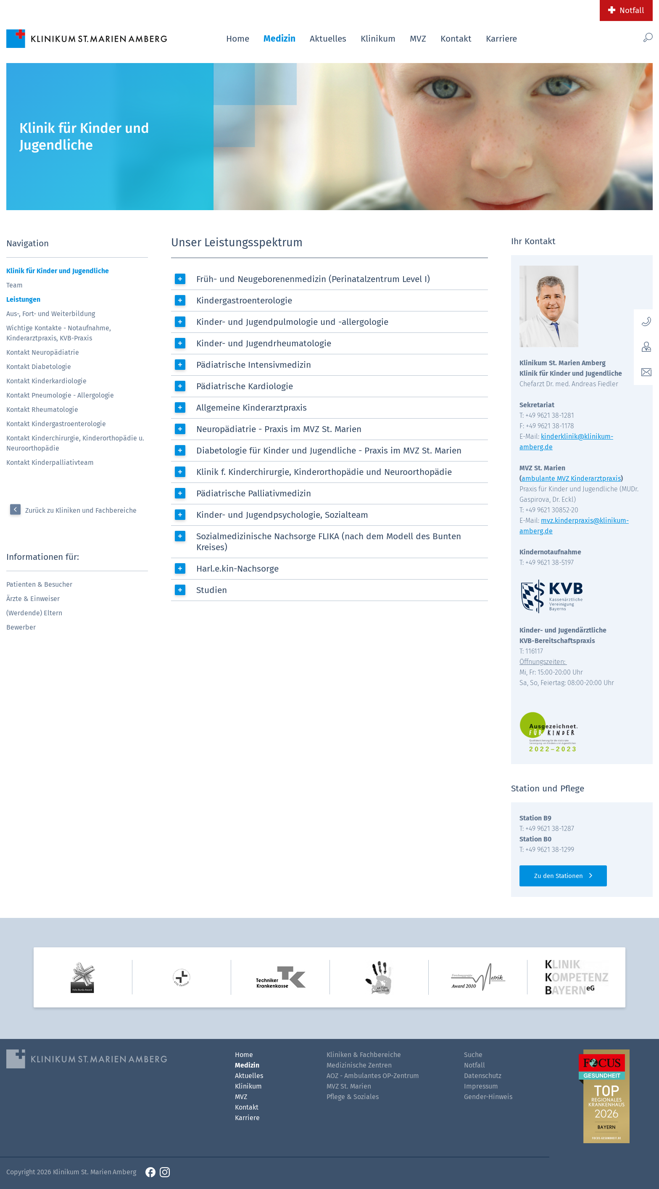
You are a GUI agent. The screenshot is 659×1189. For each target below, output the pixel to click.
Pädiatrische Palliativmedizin (253, 493)
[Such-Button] (631, 37)
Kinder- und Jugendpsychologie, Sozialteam (282, 514)
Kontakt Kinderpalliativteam (50, 463)
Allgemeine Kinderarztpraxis (251, 407)
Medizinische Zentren (359, 1065)
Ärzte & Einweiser (33, 599)
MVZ (418, 38)
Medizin (279, 38)
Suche (473, 1055)
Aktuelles (328, 38)
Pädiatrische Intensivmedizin (253, 364)
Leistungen (23, 299)
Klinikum (378, 38)
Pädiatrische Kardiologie (244, 386)
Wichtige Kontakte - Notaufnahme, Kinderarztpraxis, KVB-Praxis (58, 333)
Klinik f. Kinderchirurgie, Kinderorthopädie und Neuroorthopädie (324, 472)
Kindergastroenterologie (244, 300)
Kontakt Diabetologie (38, 367)
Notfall (631, 10)
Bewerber (21, 627)
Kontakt (456, 38)
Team (14, 285)
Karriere (501, 38)
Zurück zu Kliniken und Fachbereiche (81, 510)
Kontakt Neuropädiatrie (42, 352)
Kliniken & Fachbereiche (364, 1055)
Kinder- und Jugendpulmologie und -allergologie (292, 321)
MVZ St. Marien (349, 1086)
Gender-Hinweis (488, 1097)
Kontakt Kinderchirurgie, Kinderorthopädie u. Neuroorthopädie (75, 443)
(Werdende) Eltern (34, 613)
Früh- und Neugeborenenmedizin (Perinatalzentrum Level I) (313, 279)
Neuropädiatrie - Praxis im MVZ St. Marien (278, 429)
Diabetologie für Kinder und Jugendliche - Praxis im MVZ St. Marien (328, 450)
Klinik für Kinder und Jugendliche (57, 271)
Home (237, 38)
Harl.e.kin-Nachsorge (237, 568)
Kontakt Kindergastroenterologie (56, 424)
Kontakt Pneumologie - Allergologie (60, 395)
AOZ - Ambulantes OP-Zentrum (373, 1076)
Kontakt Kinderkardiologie (46, 381)
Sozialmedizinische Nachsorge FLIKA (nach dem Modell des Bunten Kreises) (328, 542)
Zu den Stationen (558, 876)
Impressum (481, 1086)
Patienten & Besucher (39, 584)
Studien (211, 590)
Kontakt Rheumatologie (42, 410)
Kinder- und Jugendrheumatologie (263, 343)
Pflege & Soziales (353, 1097)
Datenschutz (482, 1076)
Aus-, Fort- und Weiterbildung (50, 314)
